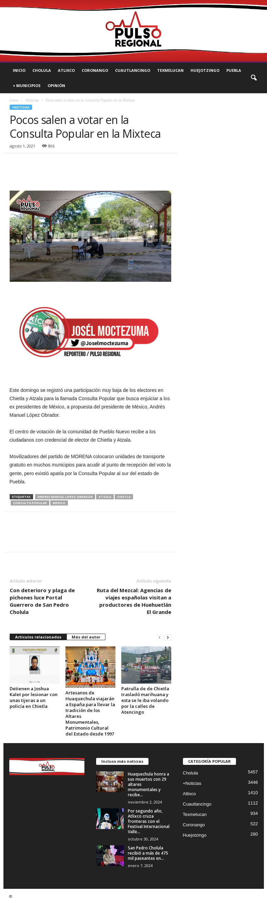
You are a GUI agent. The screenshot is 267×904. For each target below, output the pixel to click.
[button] (253, 78)
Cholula (41, 70)
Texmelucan (170, 70)
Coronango (95, 70)
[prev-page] (159, 637)
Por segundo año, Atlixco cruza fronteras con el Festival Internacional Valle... (149, 821)
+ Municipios (27, 85)
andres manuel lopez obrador (65, 496)
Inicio (19, 70)
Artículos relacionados (38, 636)
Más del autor (86, 636)
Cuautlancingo (132, 70)
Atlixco (66, 70)
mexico (59, 503)
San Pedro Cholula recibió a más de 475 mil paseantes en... (148, 853)
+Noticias (32, 100)
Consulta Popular (30, 503)
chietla (124, 496)
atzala (105, 496)
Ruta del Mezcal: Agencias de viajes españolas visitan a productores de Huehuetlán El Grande (134, 601)
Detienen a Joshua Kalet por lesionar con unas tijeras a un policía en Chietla (34, 697)
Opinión (56, 85)
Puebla (233, 70)
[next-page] (167, 637)
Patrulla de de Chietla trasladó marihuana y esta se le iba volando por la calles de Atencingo (145, 700)
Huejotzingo (205, 70)
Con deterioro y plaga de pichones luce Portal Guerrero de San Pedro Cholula (42, 601)
